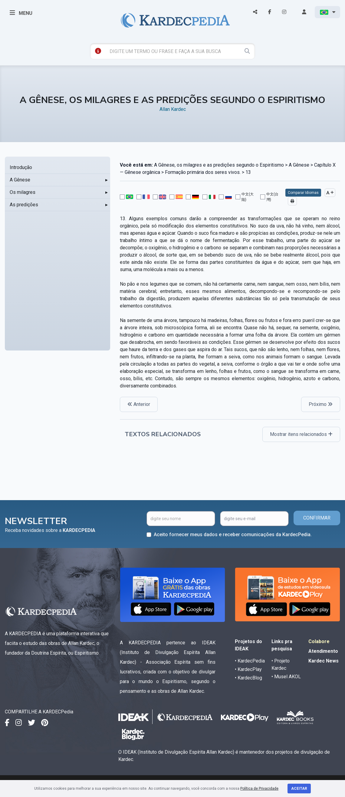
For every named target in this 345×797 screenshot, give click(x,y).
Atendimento (323, 651)
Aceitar (299, 788)
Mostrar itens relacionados (301, 434)
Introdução (21, 167)
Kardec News (323, 661)
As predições (24, 205)
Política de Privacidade (259, 788)
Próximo (321, 404)
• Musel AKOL (286, 676)
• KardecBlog (248, 678)
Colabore (319, 641)
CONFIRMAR (316, 518)
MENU (21, 12)
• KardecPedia (250, 661)
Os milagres (22, 192)
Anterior (138, 404)
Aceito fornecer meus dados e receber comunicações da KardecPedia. (233, 534)
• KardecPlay (248, 669)
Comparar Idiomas (303, 193)
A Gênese (20, 180)
